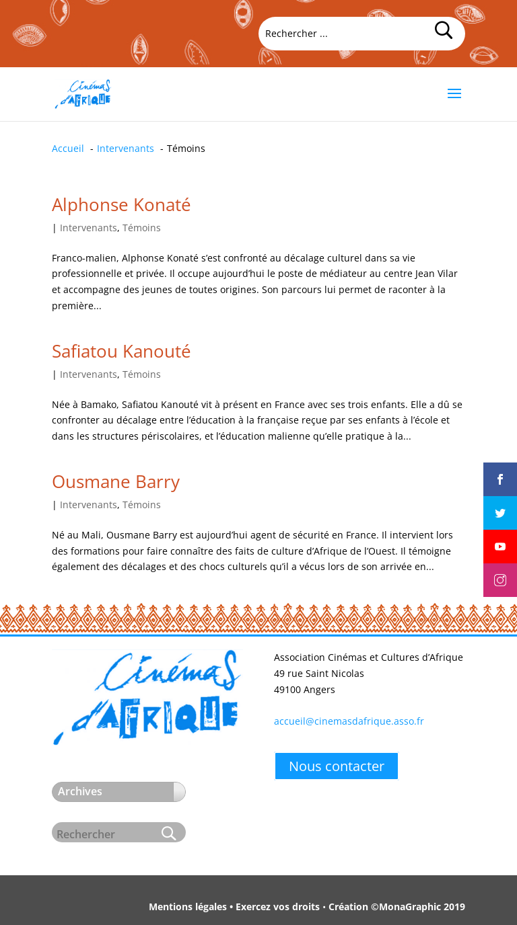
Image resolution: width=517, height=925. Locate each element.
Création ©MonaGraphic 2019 (397, 906)
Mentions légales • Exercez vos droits (234, 906)
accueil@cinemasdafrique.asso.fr (349, 721)
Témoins (142, 227)
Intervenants (88, 227)
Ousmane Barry (116, 481)
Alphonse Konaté (121, 204)
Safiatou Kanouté (121, 351)
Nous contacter (336, 766)
